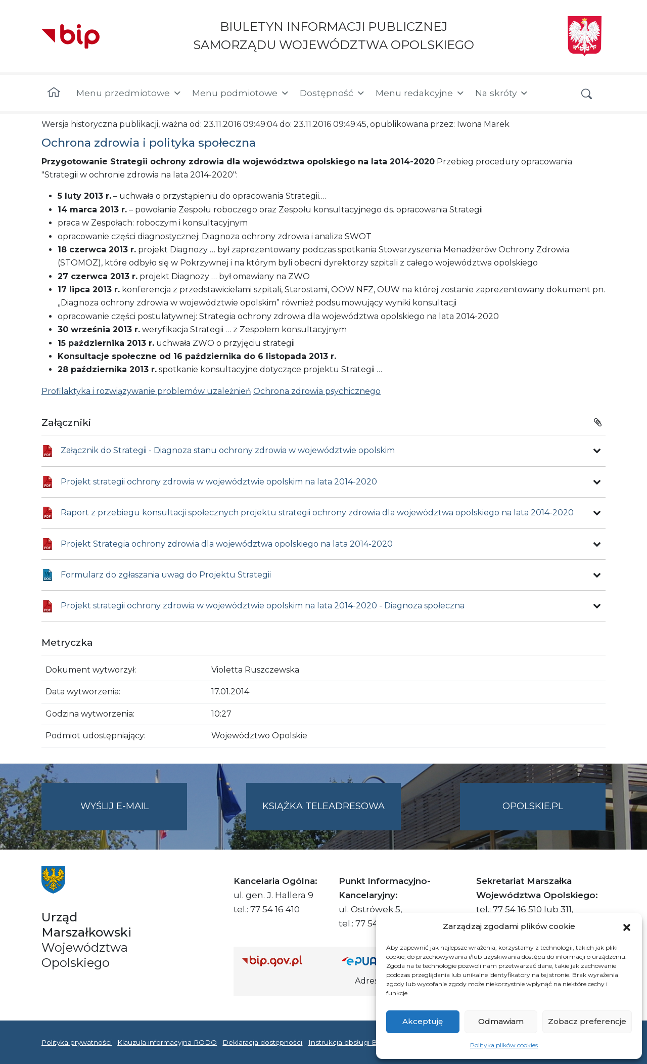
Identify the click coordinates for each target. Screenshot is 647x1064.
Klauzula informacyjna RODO (167, 1042)
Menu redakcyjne (420, 93)
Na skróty (502, 93)
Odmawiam (501, 1021)
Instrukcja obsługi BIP (346, 1042)
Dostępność (332, 93)
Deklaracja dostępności (262, 1042)
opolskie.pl (532, 806)
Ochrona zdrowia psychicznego (317, 391)
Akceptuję (422, 1021)
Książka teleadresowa (323, 806)
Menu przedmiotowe (129, 93)
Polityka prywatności (76, 1042)
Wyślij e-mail (134, 814)
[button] (627, 926)
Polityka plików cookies (504, 1045)
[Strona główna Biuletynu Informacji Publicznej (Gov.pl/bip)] (284, 960)
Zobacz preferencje (587, 1021)
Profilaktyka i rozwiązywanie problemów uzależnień (146, 391)
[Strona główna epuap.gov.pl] (374, 960)
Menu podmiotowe (241, 93)
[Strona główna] (54, 93)
